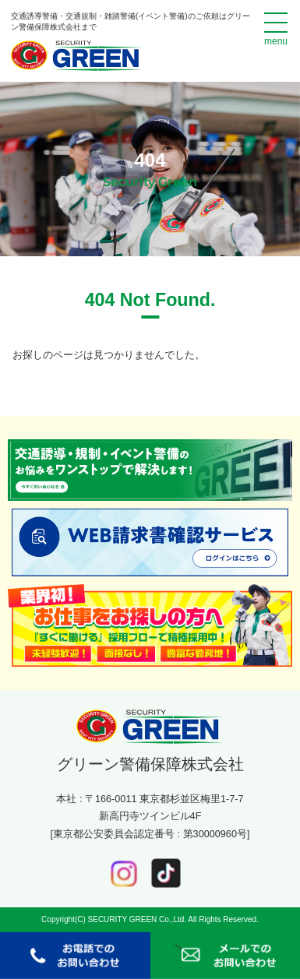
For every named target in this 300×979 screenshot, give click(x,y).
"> (225, 955)
